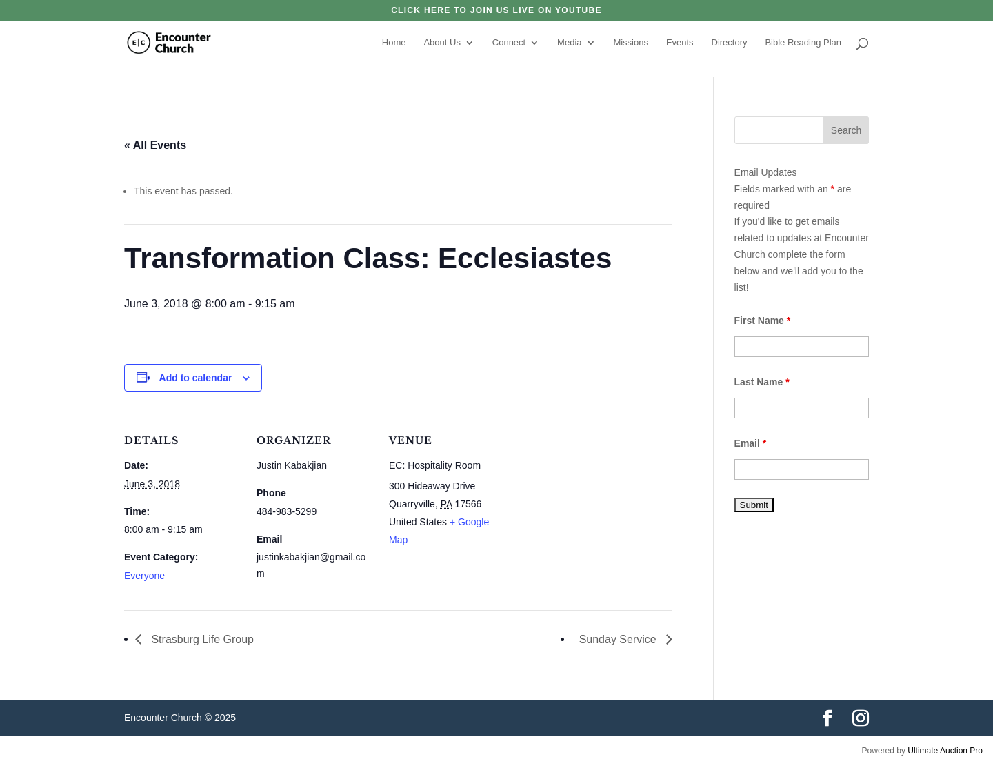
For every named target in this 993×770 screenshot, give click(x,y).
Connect (508, 43)
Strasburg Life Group (201, 639)
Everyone (144, 575)
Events (680, 43)
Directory (730, 43)
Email (750, 443)
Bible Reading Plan (803, 43)
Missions (630, 43)
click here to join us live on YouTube (496, 10)
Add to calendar (195, 377)
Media (569, 43)
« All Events (155, 145)
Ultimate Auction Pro (945, 751)
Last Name (762, 381)
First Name (762, 320)
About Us (441, 43)
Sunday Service (619, 639)
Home (394, 43)
